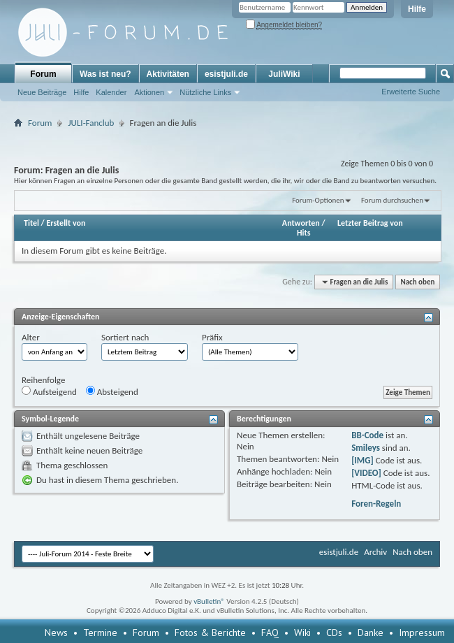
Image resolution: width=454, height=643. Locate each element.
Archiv (375, 552)
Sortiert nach (125, 337)
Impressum (422, 632)
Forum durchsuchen (392, 200)
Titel (31, 223)
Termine (100, 632)
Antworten (301, 223)
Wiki (302, 632)
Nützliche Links (205, 92)
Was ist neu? (105, 74)
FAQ (270, 632)
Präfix (212, 337)
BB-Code (367, 435)
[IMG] (362, 460)
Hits (303, 233)
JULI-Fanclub (91, 122)
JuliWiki (284, 74)
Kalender (111, 92)
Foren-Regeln (376, 503)
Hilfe (417, 9)
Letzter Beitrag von (370, 223)
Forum (43, 74)
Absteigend (112, 391)
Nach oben (417, 282)
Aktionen (149, 92)
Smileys (365, 447)
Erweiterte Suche (410, 91)
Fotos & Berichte (210, 632)
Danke (370, 632)
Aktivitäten (168, 74)
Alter (31, 337)
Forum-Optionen (318, 200)
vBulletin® (209, 601)
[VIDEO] (366, 473)
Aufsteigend (49, 391)
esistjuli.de (226, 74)
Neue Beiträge (41, 92)
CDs (334, 632)
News (56, 632)
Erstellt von (65, 223)
